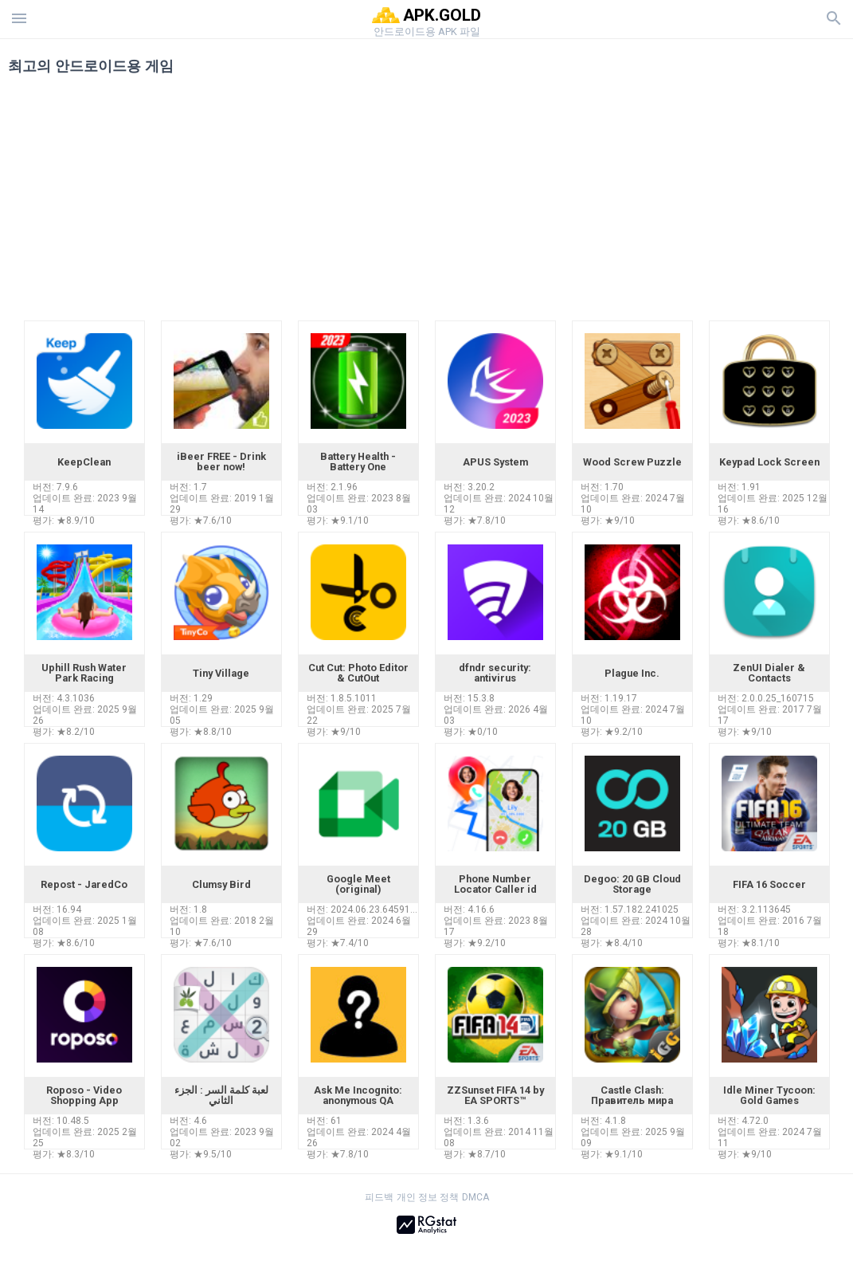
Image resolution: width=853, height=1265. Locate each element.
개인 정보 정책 (428, 1197)
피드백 (379, 1197)
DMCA (475, 1197)
